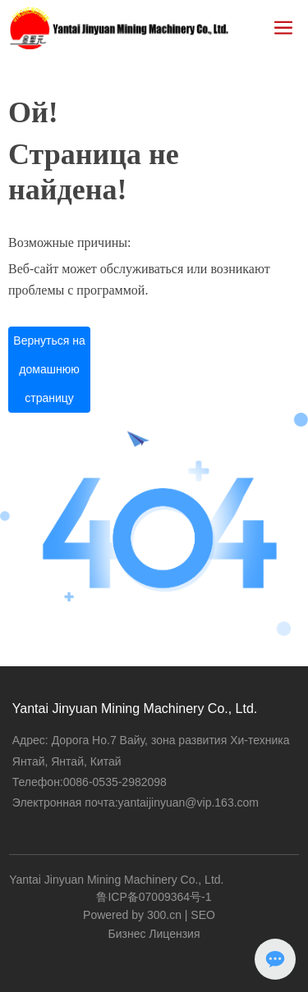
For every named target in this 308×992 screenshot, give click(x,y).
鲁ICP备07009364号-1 (153, 896)
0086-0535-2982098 (115, 782)
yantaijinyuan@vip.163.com (188, 802)
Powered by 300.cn (132, 914)
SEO (203, 914)
